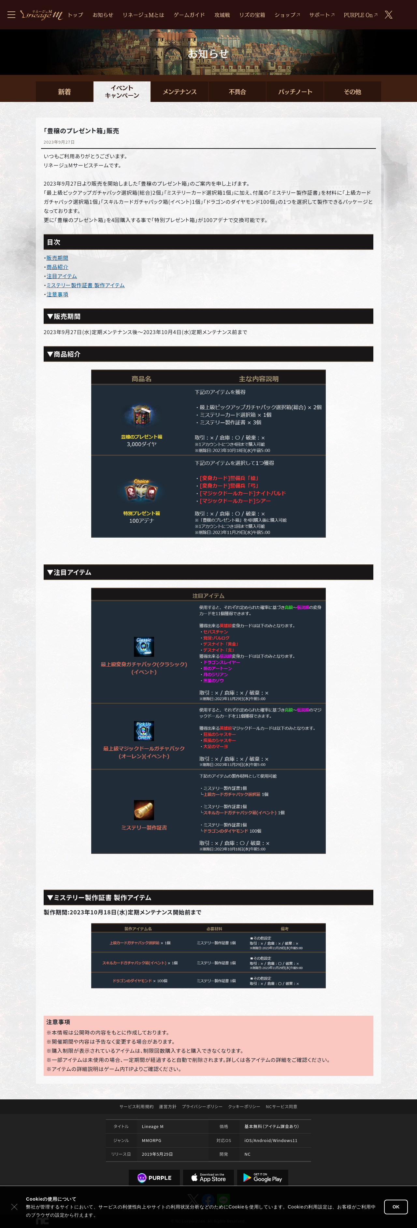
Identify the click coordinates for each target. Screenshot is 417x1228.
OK (396, 1206)
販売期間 (57, 257)
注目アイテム (62, 276)
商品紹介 (57, 267)
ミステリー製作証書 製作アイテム (86, 285)
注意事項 (57, 294)
